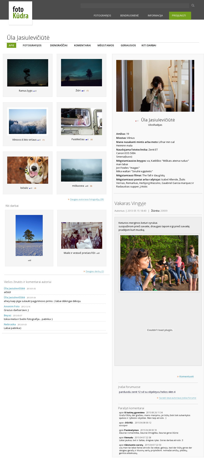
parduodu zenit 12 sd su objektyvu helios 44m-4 (147, 392)
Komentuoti (186, 376)
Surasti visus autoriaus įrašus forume (177, 398)
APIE (11, 45)
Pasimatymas (131, 430)
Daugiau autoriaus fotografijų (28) (87, 199)
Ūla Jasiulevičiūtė (14, 288)
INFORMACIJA (155, 15)
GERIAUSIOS (128, 45)
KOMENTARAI (82, 45)
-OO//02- (129, 422)
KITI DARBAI (149, 45)
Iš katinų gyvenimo (134, 412)
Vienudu (129, 437)
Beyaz (7, 315)
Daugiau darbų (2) (95, 271)
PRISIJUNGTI (179, 15)
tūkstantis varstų (134, 445)
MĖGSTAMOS (106, 45)
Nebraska (10, 324)
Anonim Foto (12, 306)
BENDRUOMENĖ (129, 15)
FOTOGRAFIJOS (102, 15)
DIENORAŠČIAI (58, 45)
